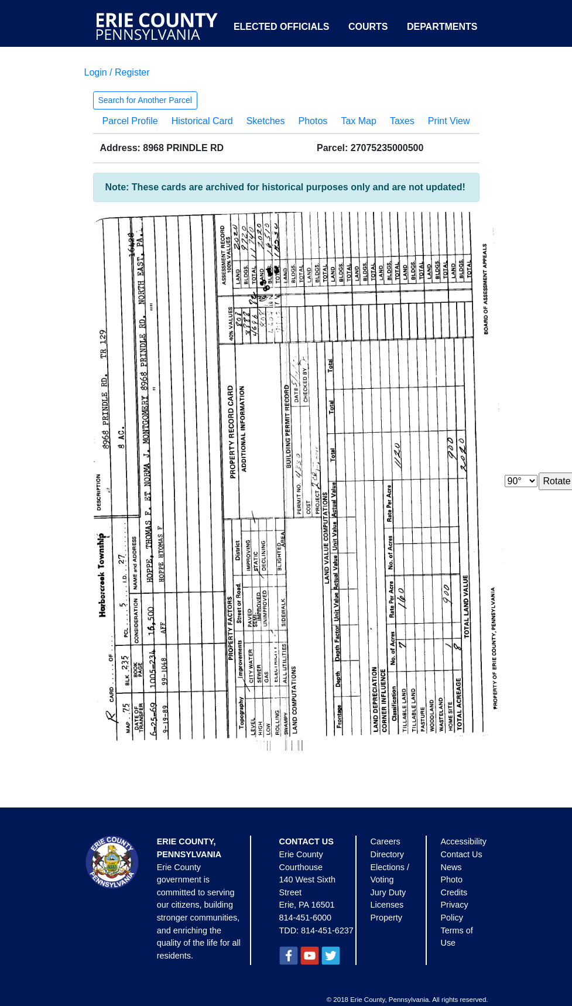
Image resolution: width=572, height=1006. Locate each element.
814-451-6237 (327, 930)
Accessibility (464, 841)
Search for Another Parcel (145, 100)
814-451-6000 (305, 917)
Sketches (265, 121)
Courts (368, 27)
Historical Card (202, 121)
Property (386, 917)
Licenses (387, 904)
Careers (385, 841)
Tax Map (358, 121)
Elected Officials (282, 27)
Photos (313, 121)
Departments (442, 27)
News (451, 867)
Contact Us (461, 854)
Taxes (402, 121)
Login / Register (117, 72)
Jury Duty (388, 892)
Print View (449, 121)
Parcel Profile (130, 121)
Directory (388, 854)
